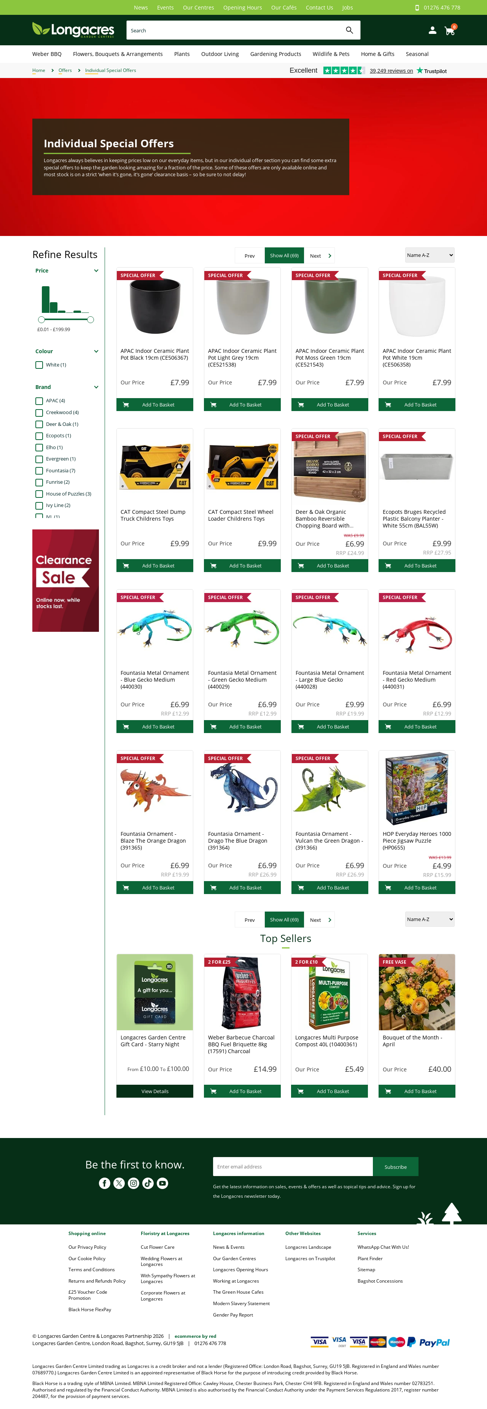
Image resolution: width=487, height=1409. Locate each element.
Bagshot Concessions (380, 1281)
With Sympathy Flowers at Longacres (168, 1278)
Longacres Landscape (308, 1247)
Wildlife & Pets (331, 53)
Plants (182, 53)
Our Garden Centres (234, 1258)
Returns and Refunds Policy (97, 1281)
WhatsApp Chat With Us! (383, 1247)
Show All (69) (284, 255)
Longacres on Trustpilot (310, 1258)
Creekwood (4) (62, 412)
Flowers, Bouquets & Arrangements (118, 53)
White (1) (56, 364)
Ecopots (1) (58, 435)
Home (38, 70)
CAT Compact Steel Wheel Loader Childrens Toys (241, 515)
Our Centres (198, 7)
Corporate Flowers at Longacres (163, 1295)
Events (165, 7)
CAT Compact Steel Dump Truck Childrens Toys (153, 515)
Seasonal (417, 53)
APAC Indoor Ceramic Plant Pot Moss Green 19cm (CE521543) (330, 357)
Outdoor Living (220, 53)
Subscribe (396, 1167)
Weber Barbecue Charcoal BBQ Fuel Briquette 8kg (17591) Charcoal (241, 1044)
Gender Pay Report (233, 1315)
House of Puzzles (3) (68, 493)
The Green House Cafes (238, 1292)
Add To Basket (149, 404)
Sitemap (366, 1269)
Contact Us (319, 7)
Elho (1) (54, 447)
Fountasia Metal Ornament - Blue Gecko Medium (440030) (155, 679)
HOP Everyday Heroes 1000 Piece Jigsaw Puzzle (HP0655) (417, 840)
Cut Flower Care (158, 1247)
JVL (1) (53, 516)
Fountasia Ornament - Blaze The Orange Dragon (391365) (153, 840)
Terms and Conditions (91, 1269)
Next (315, 255)
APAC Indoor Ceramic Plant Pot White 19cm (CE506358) (417, 357)
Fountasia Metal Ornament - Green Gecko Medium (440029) (242, 679)
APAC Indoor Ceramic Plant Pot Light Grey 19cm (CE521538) (242, 357)
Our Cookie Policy (86, 1258)
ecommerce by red (195, 1336)
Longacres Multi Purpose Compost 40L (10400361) (326, 1041)
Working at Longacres (236, 1281)
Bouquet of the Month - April (412, 1041)
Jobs (347, 7)
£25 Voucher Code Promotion (87, 1295)
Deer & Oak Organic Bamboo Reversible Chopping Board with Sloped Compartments (324, 522)
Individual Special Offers (110, 70)
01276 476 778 (442, 7)
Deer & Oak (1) (62, 424)
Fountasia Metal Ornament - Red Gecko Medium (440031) (417, 679)
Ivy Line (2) (58, 505)
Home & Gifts (378, 53)
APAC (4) (55, 400)
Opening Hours (242, 7)
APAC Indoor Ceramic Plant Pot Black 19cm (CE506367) (155, 354)
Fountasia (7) (60, 470)
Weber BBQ (47, 53)
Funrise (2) (58, 481)
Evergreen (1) (61, 458)
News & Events (229, 1247)
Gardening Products (275, 53)
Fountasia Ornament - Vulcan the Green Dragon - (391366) (329, 840)
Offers (65, 70)
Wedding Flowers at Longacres (161, 1261)
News (141, 7)
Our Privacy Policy (87, 1247)
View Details (155, 1091)
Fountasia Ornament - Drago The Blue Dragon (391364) (237, 840)
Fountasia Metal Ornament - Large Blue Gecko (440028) (330, 679)
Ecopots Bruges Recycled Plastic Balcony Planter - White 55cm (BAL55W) (414, 518)
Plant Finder (370, 1258)
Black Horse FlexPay (89, 1309)
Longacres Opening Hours (240, 1269)
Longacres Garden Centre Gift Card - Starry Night (153, 1041)
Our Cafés (284, 7)
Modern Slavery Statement (241, 1303)
